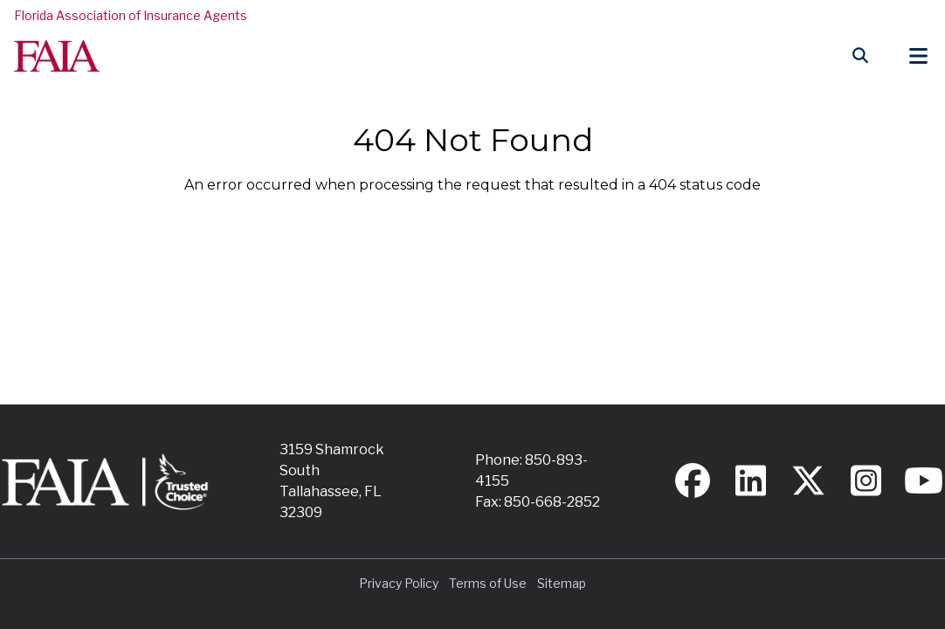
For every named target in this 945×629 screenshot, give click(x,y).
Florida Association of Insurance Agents (130, 15)
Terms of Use (488, 583)
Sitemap (561, 583)
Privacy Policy (398, 583)
